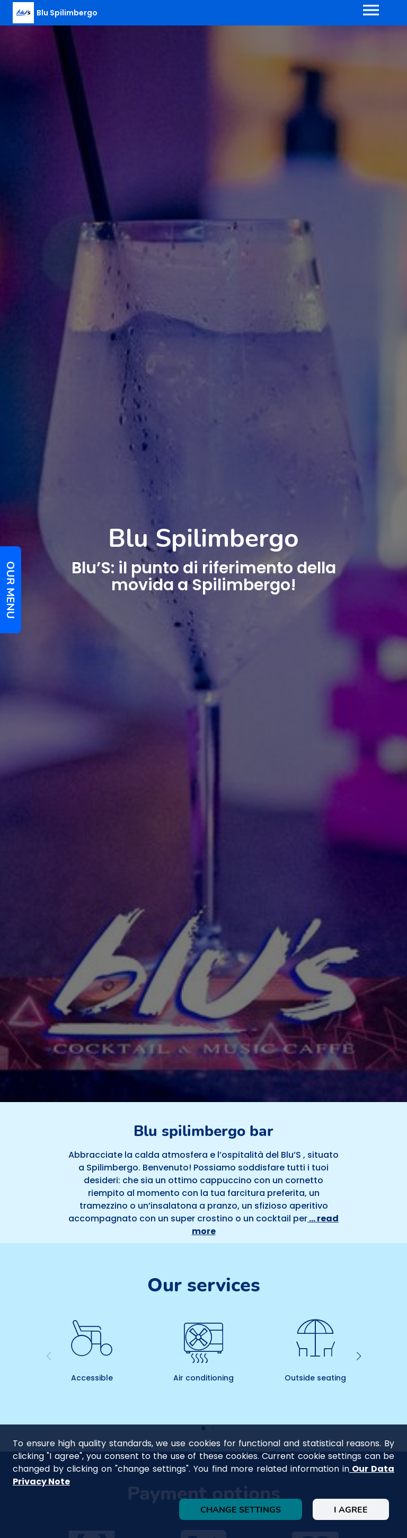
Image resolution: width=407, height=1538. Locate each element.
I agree (351, 1510)
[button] (358, 1356)
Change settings (240, 1510)
